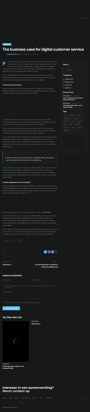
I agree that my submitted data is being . (23, 303)
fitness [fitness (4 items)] (73, 121)
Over (11, 400)
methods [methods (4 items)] (78, 125)
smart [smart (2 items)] (74, 128)
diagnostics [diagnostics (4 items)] (68, 118)
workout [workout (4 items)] (74, 131)
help (13, 241)
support (20, 241)
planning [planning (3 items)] (67, 128)
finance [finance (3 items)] (67, 121)
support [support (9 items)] (67, 131)
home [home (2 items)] (71, 125)
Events (18, 400)
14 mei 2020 (76, 96)
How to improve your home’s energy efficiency (72, 99)
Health (67, 88)
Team (43, 400)
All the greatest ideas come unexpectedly (14, 369)
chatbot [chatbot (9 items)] (80, 115)
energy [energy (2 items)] (76, 118)
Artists (36, 400)
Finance (67, 85)
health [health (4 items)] (80, 121)
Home (5, 400)
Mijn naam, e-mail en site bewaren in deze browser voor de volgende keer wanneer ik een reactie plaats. (30, 287)
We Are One (27, 400)
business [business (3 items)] (72, 115)
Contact (50, 400)
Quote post (36, 325)
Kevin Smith (47, 212)
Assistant (68, 79)
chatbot (6, 241)
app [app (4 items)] (66, 115)
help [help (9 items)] (66, 125)
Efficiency (7, 44)
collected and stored (33, 303)
